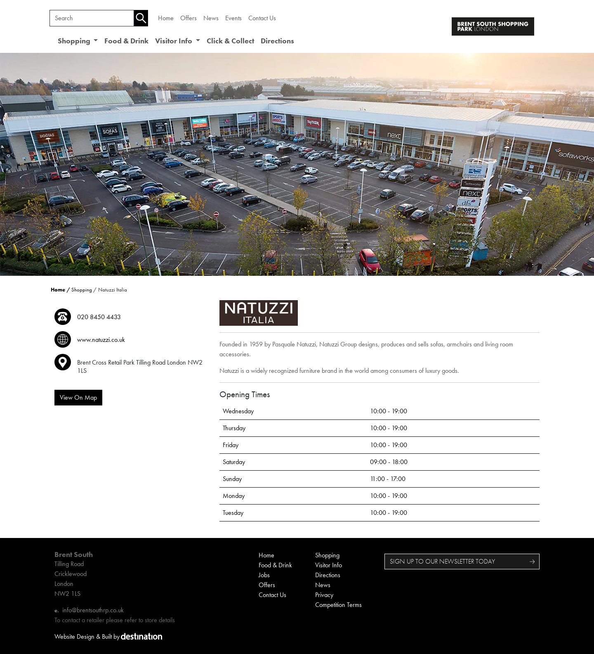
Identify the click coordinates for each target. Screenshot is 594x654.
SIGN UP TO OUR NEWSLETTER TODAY (442, 561)
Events (233, 18)
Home (166, 18)
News (211, 18)
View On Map (78, 397)
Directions (277, 40)
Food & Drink (126, 40)
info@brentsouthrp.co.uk (93, 610)
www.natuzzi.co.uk (101, 339)
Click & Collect (230, 40)
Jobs (264, 575)
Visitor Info (328, 565)
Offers (188, 18)
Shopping (81, 289)
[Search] (92, 18)
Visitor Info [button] (174, 40)
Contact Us (262, 18)
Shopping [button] (75, 40)
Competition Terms (338, 604)
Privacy (324, 594)
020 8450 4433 (99, 317)
